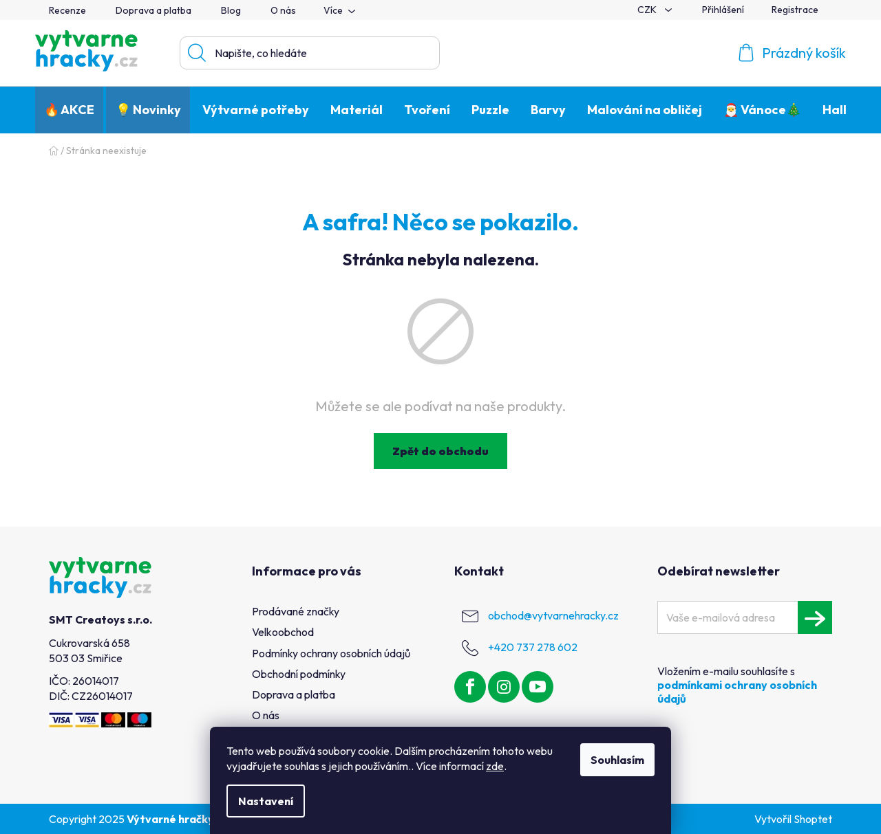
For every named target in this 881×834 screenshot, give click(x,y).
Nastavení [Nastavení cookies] (265, 801)
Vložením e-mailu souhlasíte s (737, 684)
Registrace (795, 9)
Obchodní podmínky (299, 674)
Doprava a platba (153, 10)
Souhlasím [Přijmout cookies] (617, 760)
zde (495, 766)
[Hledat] (310, 52)
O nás (283, 10)
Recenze (67, 10)
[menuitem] (69, 110)
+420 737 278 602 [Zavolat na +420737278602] (532, 647)
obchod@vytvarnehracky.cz (553, 615)
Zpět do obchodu (440, 451)
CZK (648, 9)
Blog (231, 10)
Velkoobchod (283, 632)
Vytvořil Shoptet (793, 819)
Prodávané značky (295, 611)
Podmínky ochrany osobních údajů (331, 653)
